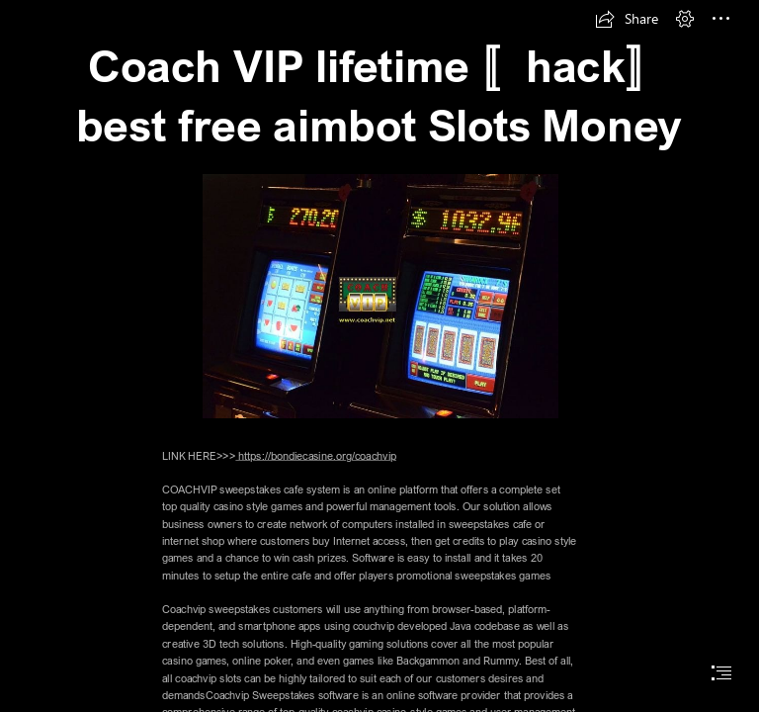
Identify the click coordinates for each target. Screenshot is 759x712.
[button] (626, 19)
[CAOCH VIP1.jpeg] (379, 295)
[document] (379, 356)
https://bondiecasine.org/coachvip (315, 455)
